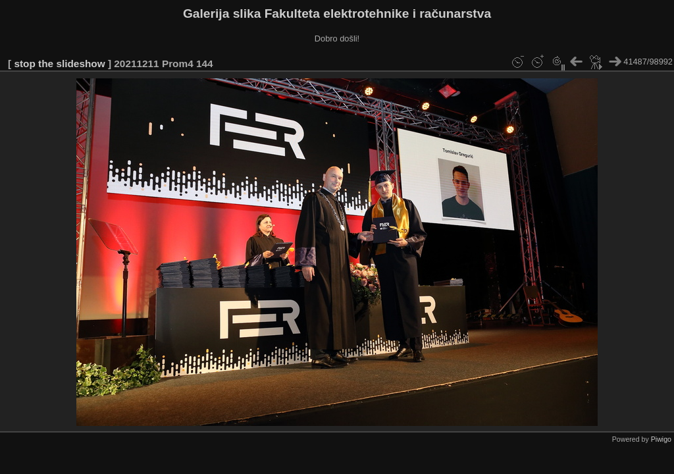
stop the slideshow (59, 63)
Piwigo (661, 439)
